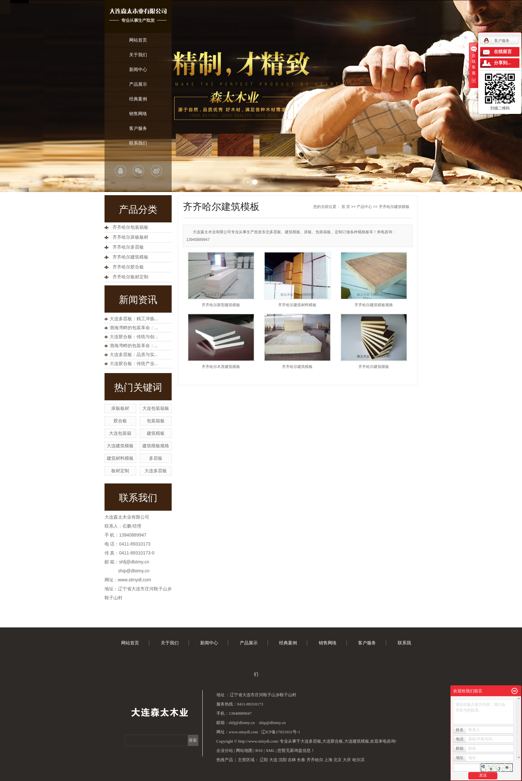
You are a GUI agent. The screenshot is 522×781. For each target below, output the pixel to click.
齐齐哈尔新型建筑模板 (221, 305)
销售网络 (138, 113)
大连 (273, 759)
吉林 (292, 759)
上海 (328, 759)
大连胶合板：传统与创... (134, 336)
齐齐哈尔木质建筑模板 (221, 366)
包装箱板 (156, 420)
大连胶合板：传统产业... (134, 363)
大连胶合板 (332, 741)
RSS (259, 750)
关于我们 (138, 54)
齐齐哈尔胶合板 (128, 267)
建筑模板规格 (155, 445)
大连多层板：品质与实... (134, 354)
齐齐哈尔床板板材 (130, 237)
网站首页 (138, 40)
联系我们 (138, 143)
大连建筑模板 (120, 445)
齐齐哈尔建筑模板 (130, 257)
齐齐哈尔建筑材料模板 (297, 305)
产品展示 (138, 84)
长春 (301, 759)
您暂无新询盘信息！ (296, 750)
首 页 (345, 206)
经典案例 (138, 98)
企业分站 (224, 750)
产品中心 (364, 206)
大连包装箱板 (155, 408)
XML (270, 750)
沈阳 (282, 759)
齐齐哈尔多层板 (128, 247)
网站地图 (244, 750)
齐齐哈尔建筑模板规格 (373, 305)
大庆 (347, 759)
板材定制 (120, 470)
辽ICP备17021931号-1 (280, 731)
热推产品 (224, 759)
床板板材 (120, 408)
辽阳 (264, 759)
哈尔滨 (358, 759)
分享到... (502, 62)
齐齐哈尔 (315, 759)
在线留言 (503, 51)
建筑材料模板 (120, 458)
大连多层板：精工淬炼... (134, 318)
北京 (337, 759)
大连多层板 (155, 470)
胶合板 (120, 420)
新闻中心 (138, 69)
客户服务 (138, 128)
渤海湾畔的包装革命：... (134, 327)
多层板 (155, 458)
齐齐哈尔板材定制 (130, 277)
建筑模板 (156, 433)
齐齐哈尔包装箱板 (130, 227)
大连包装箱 (120, 433)
